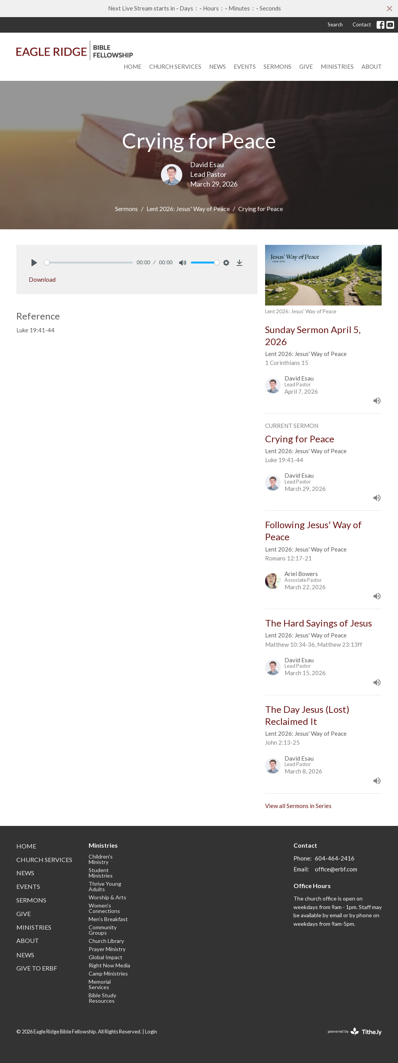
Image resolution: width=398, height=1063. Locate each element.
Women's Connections (104, 908)
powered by (355, 1031)
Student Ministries (101, 873)
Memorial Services (100, 984)
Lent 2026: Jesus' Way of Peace (188, 208)
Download (42, 279)
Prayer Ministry (107, 949)
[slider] (88, 262)
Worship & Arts (107, 897)
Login (151, 1031)
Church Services (175, 66)
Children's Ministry (101, 859)
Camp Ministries (108, 973)
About (371, 66)
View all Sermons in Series (298, 805)
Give (306, 66)
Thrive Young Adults (105, 886)
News (217, 66)
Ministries (337, 66)
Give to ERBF (36, 968)
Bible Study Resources (102, 998)
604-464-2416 (334, 858)
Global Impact (105, 957)
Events (245, 66)
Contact (362, 24)
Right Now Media (109, 965)
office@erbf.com (336, 869)
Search (335, 24)
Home (132, 66)
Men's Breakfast (108, 919)
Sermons (278, 66)
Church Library (106, 940)
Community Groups (103, 930)
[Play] (34, 263)
